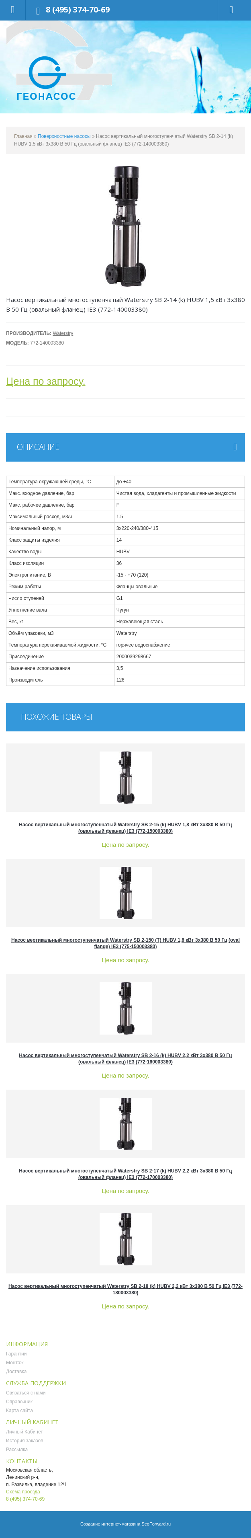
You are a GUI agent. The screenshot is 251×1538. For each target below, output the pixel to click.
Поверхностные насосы (64, 136)
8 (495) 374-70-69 (78, 9)
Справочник (19, 1402)
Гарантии (16, 1354)
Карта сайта (19, 1410)
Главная (23, 136)
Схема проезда (23, 1492)
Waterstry (63, 333)
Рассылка (17, 1449)
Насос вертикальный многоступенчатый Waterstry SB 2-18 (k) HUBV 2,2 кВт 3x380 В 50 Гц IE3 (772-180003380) (125, 1289)
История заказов (24, 1441)
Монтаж (15, 1363)
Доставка (16, 1371)
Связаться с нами (25, 1393)
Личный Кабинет (24, 1432)
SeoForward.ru (156, 1524)
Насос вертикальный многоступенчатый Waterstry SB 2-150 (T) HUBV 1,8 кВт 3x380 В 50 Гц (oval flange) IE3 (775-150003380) (125, 943)
